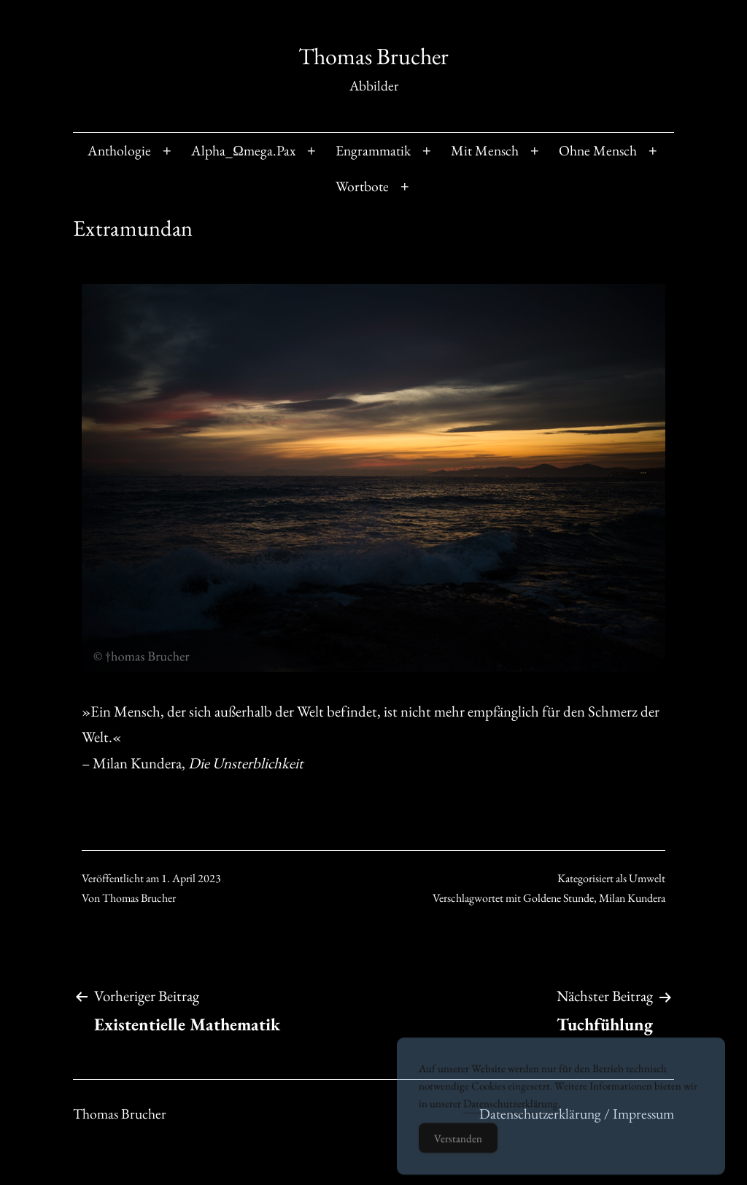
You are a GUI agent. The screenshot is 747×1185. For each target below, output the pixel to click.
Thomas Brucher (373, 56)
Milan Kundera (632, 898)
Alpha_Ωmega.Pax (243, 150)
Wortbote (362, 186)
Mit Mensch (485, 150)
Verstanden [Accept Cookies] (458, 1152)
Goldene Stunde (558, 898)
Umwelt (647, 878)
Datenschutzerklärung (510, 1117)
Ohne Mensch (598, 150)
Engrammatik (373, 150)
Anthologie (119, 150)
